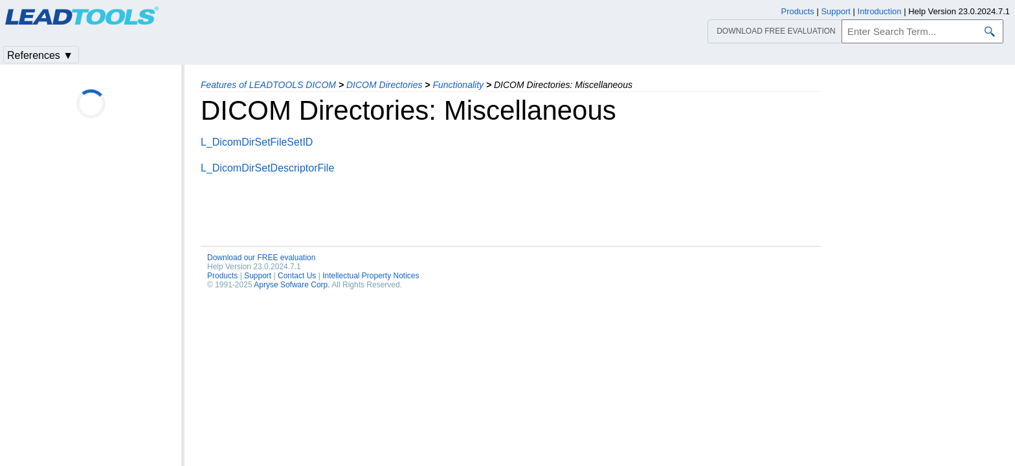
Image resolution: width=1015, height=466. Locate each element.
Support (257, 275)
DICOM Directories (384, 85)
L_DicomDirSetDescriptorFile (267, 167)
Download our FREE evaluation (261, 257)
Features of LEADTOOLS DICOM (268, 85)
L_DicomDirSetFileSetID (257, 142)
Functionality (458, 85)
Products (222, 275)
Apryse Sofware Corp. (291, 284)
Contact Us (297, 275)
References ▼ (40, 55)
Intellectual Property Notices (370, 275)
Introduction (880, 11)
